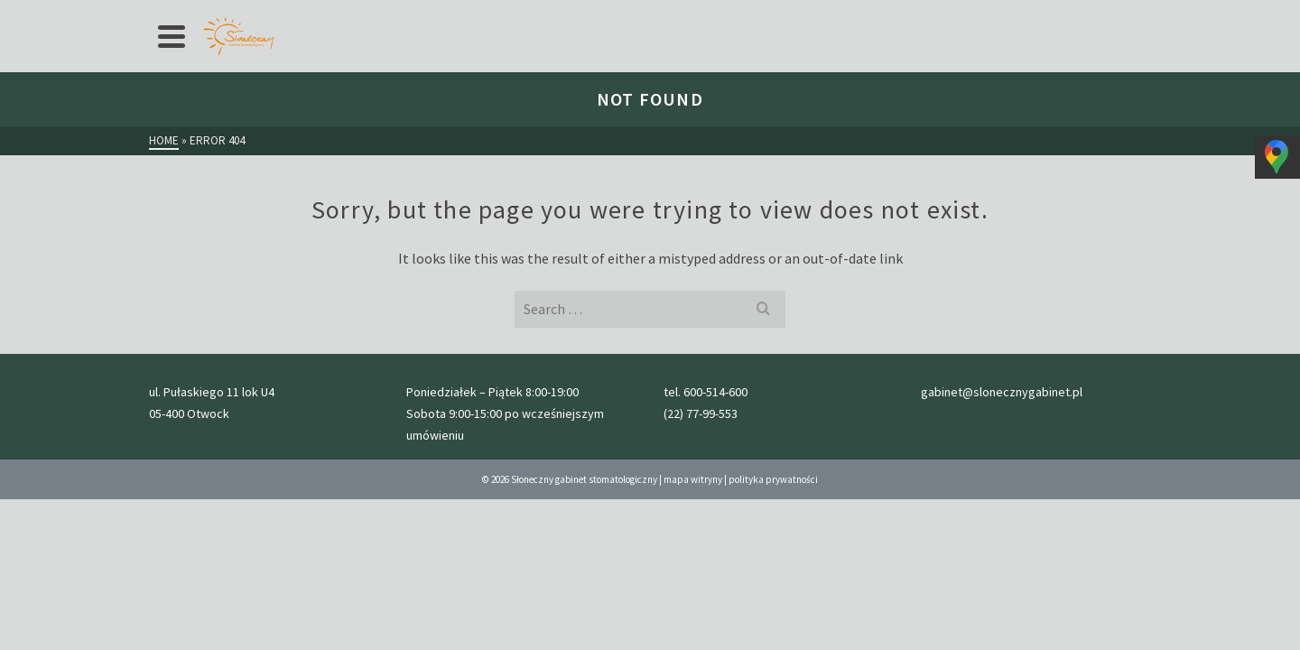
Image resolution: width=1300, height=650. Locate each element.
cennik (362, 14)
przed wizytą (440, 14)
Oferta (288, 14)
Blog (669, 14)
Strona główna (202, 14)
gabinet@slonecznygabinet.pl (1078, 14)
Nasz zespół (599, 14)
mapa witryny (693, 598)
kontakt (727, 14)
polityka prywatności (773, 598)
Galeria (521, 14)
